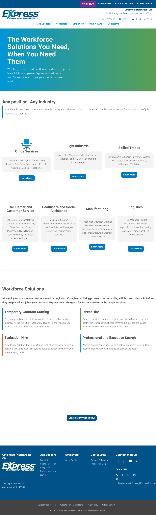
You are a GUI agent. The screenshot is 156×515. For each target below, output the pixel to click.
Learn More (27, 178)
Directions (110, 19)
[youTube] (130, 461)
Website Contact (108, 505)
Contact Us (113, 23)
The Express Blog (98, 464)
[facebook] (118, 461)
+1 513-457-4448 (143, 19)
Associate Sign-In (124, 3)
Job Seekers (43, 23)
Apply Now (88, 3)
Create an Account (48, 464)
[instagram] (136, 461)
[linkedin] (124, 461)
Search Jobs (104, 3)
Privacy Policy (92, 505)
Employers (78, 23)
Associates (61, 23)
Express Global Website (47, 505)
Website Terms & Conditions (71, 505)
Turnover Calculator (99, 460)
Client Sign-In (144, 3)
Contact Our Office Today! (82, 417)
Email (125, 19)
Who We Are (95, 23)
